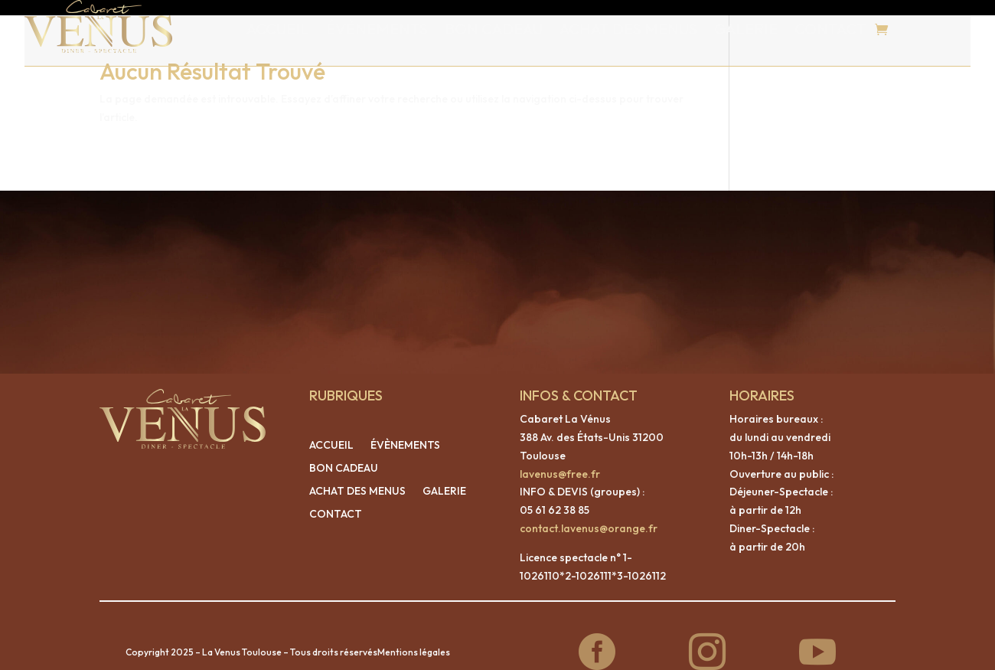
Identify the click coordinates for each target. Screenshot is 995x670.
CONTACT (830, 28)
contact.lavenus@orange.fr (588, 513)
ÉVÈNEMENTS (377, 28)
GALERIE (746, 28)
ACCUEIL (277, 28)
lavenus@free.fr (560, 459)
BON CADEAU (494, 28)
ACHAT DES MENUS (628, 28)
